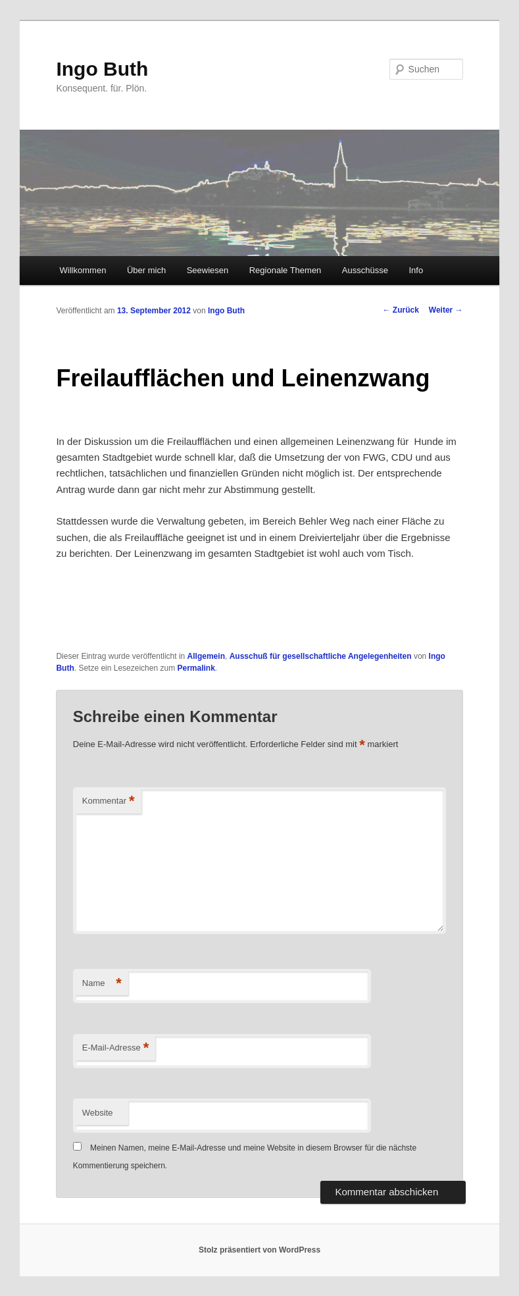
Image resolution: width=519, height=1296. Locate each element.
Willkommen (83, 270)
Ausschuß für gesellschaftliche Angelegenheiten (321, 656)
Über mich (146, 270)
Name (102, 983)
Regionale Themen (285, 270)
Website (97, 1113)
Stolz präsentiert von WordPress (259, 1250)
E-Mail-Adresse (115, 1048)
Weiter (446, 310)
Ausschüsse (365, 270)
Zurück (400, 310)
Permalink (195, 668)
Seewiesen (208, 270)
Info (415, 270)
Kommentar (108, 801)
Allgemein (206, 656)
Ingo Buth (102, 69)
